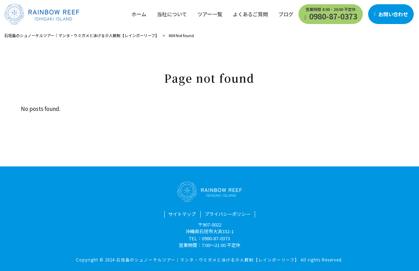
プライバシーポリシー (227, 214)
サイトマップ (182, 214)
